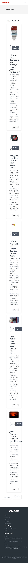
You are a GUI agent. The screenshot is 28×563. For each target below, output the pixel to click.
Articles (6, 521)
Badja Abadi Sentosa (10, 529)
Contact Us (7, 523)
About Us (7, 518)
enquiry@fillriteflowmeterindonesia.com (15, 547)
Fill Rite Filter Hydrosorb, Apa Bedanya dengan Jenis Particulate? (14, 63)
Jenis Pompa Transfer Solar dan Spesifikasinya (15, 436)
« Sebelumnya (7, 496)
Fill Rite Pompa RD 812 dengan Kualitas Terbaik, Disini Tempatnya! (14, 249)
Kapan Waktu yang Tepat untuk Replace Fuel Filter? (12, 344)
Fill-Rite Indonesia (16, 47)
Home (6, 9)
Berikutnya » (17, 496)
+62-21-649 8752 (13, 549)
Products (6, 519)
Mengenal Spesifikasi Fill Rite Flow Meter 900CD (14, 161)
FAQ (5, 530)
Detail (15, 127)
